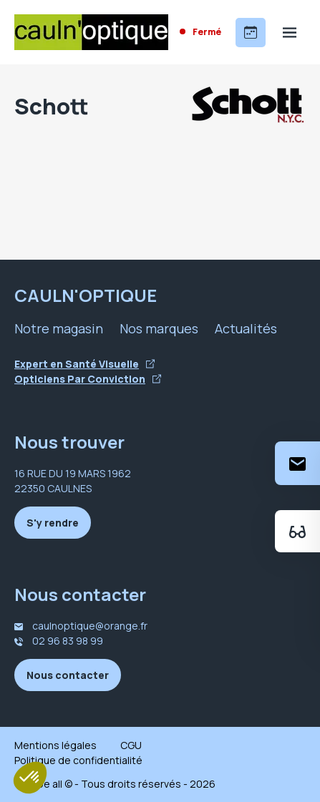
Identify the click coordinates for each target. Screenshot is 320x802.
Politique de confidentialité (78, 760)
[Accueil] (91, 32)
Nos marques (159, 328)
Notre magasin (58, 328)
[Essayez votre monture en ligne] (297, 531)
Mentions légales (55, 745)
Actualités (246, 328)
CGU (131, 745)
